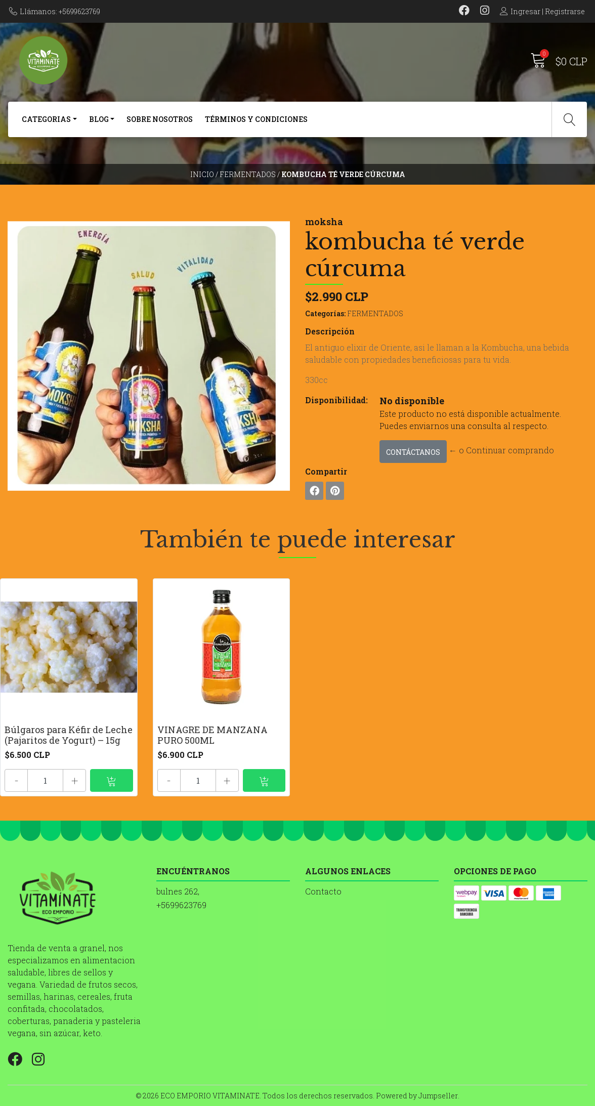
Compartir (326, 471)
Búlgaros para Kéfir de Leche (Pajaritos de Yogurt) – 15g (69, 735)
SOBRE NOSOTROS (159, 119)
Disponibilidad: (336, 400)
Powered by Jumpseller (417, 1095)
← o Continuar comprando (501, 450)
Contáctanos (413, 452)
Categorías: (325, 313)
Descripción (330, 331)
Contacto (323, 891)
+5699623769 (181, 905)
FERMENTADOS (248, 174)
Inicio (202, 174)
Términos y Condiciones (256, 119)
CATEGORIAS (46, 119)
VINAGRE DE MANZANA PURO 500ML (212, 735)
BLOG (99, 119)
